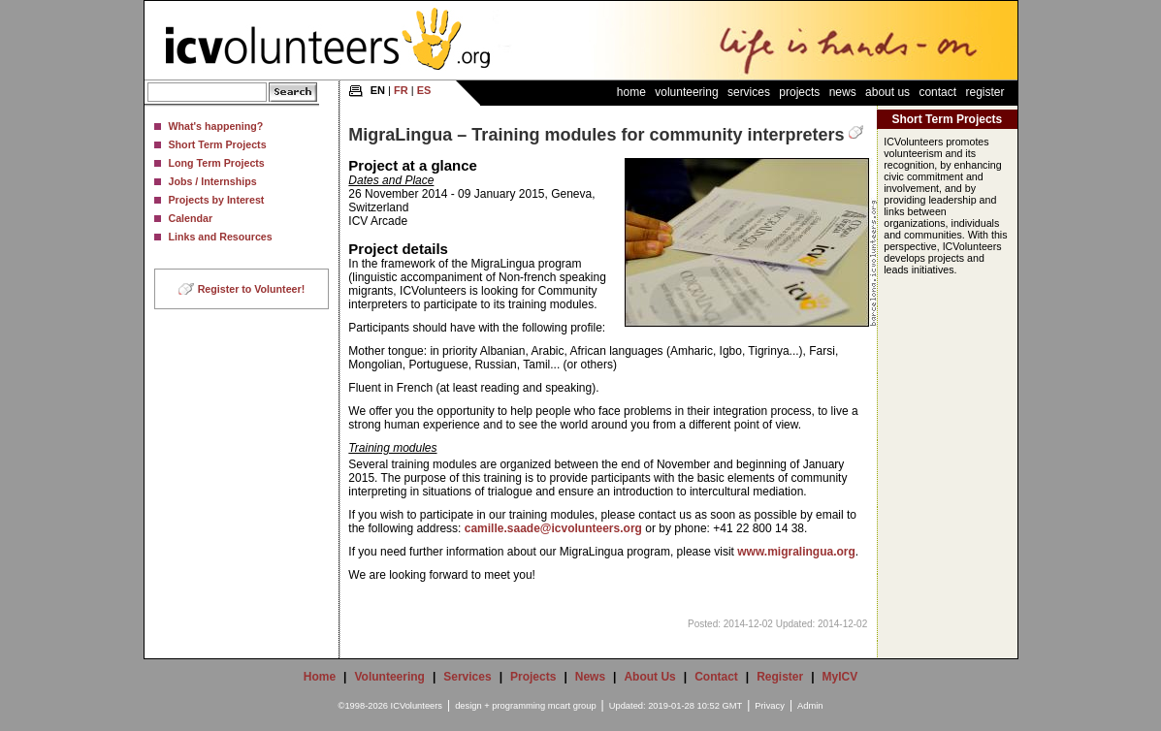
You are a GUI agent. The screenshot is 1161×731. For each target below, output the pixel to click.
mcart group (572, 706)
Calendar (191, 218)
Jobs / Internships (213, 181)
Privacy (770, 706)
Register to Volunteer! (252, 289)
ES (424, 90)
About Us (887, 92)
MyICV (840, 676)
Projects (799, 92)
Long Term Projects (217, 163)
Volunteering (686, 92)
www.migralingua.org (796, 551)
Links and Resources (221, 236)
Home (631, 92)
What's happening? (216, 126)
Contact (937, 92)
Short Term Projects (218, 144)
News (842, 92)
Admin (809, 706)
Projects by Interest (217, 200)
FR (401, 90)
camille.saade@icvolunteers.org (553, 528)
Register (984, 92)
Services (748, 92)
